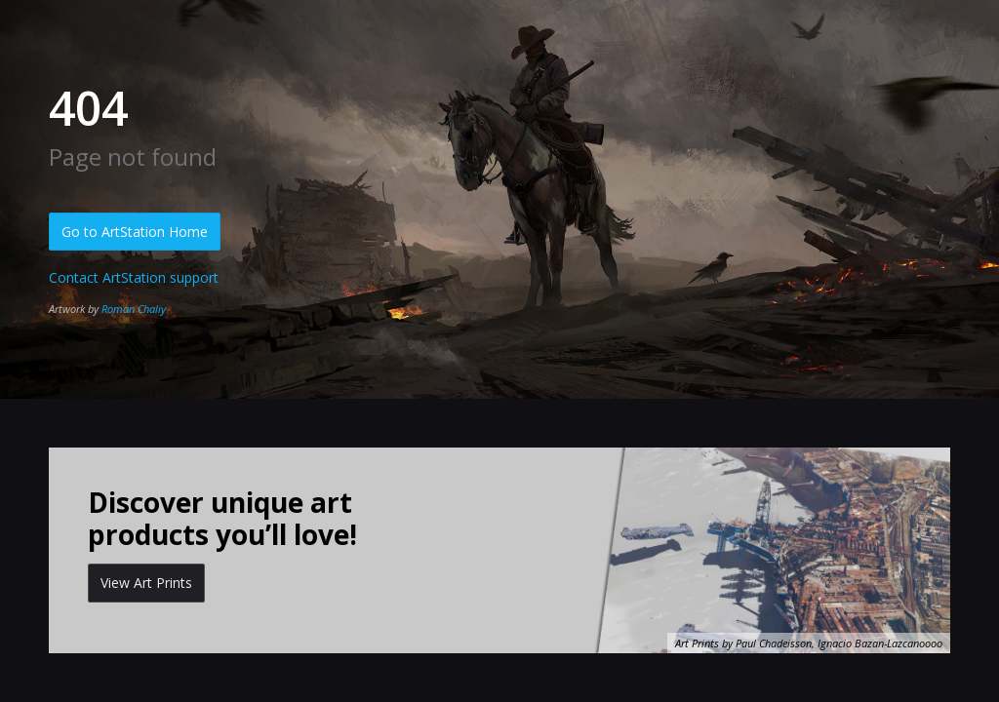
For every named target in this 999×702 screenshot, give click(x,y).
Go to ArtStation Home (134, 231)
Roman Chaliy (133, 308)
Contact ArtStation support (134, 277)
